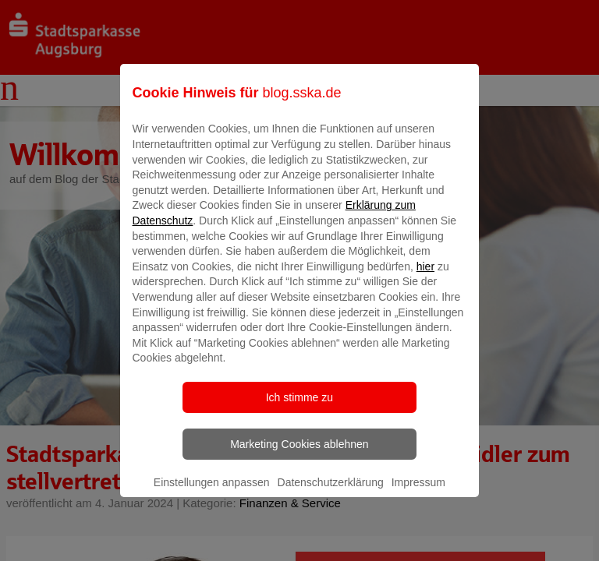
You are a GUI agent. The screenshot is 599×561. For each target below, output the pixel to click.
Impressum (418, 493)
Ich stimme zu (299, 408)
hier (425, 277)
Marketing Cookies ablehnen (299, 455)
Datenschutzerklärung (331, 493)
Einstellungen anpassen (212, 493)
